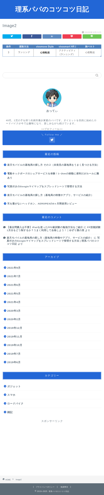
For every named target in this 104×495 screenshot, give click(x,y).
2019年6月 (14, 362)
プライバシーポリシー (45, 487)
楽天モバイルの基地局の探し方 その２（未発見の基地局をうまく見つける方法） (53, 165)
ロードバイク (15, 403)
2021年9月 (14, 267)
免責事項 (64, 487)
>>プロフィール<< (52, 129)
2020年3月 (14, 310)
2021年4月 (14, 302)
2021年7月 (14, 276)
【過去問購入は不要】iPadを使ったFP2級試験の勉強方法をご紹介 (45, 227)
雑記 (10, 412)
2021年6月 (14, 284)
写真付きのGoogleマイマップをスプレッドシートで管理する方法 (44, 186)
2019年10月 (14, 345)
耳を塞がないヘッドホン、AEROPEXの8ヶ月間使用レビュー (42, 203)
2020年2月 (14, 319)
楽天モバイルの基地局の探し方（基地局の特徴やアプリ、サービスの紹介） (50, 195)
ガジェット (14, 386)
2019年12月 (14, 327)
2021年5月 (14, 293)
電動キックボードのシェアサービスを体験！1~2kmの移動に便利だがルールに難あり (53, 175)
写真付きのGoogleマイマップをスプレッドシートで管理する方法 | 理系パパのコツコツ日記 (53, 241)
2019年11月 (14, 336)
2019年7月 (14, 353)
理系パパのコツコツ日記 (52, 9)
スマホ (11, 394)
